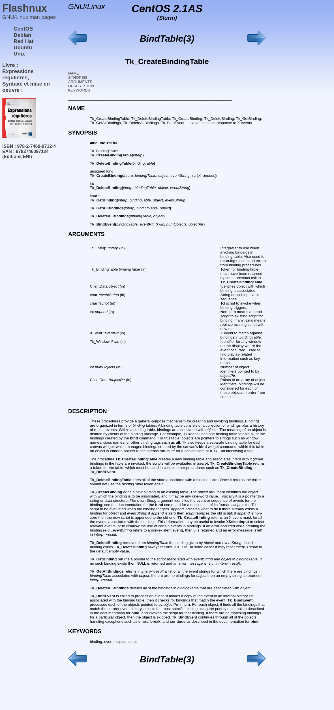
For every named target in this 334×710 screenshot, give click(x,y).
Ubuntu (23, 47)
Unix (19, 54)
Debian (22, 35)
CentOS (23, 29)
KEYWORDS (79, 90)
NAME (73, 73)
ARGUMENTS (80, 82)
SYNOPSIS (77, 77)
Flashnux (24, 8)
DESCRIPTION (81, 86)
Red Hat (24, 41)
